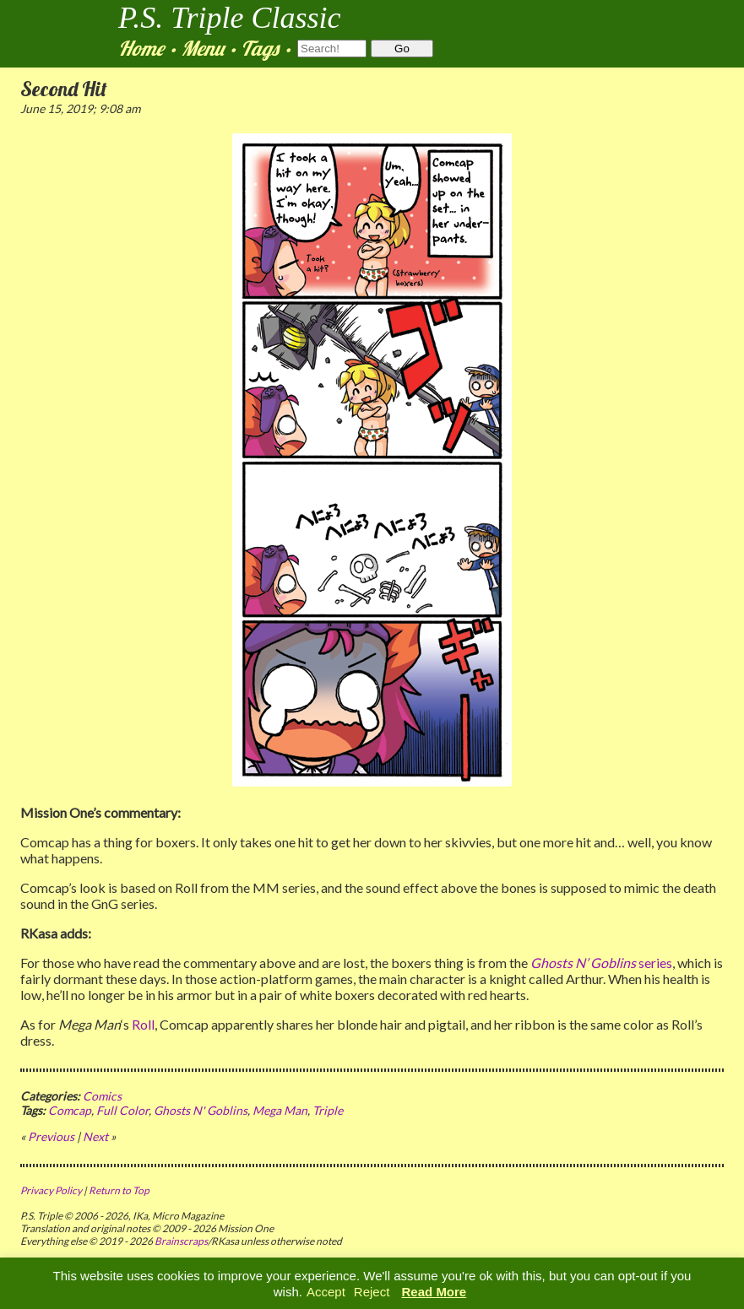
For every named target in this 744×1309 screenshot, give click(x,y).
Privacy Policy (51, 1190)
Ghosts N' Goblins (200, 1110)
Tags (260, 48)
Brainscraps (181, 1241)
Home (141, 48)
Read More (434, 1292)
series (601, 963)
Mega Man (280, 1110)
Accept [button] (326, 1292)
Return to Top (119, 1190)
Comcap (69, 1110)
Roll (143, 1024)
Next (95, 1136)
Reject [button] (372, 1292)
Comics (102, 1096)
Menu (202, 48)
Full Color (122, 1110)
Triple (327, 1110)
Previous (51, 1136)
